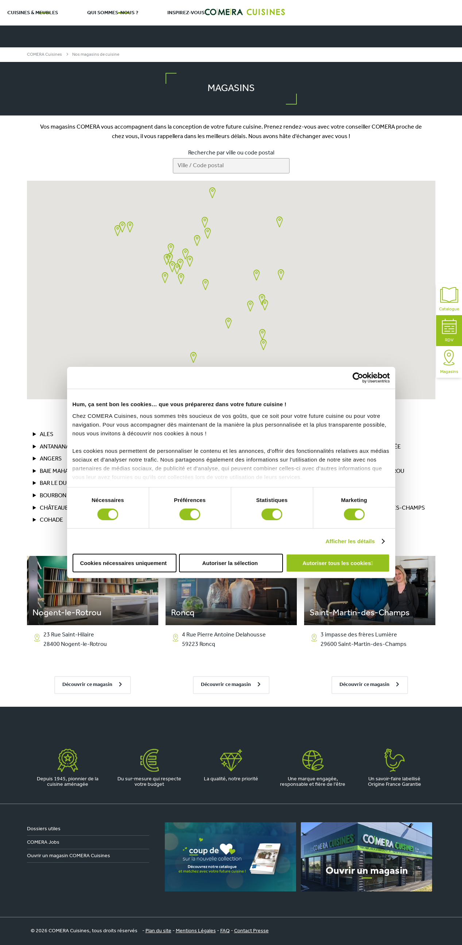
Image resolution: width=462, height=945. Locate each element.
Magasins (449, 362)
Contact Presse (251, 931)
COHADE (51, 520)
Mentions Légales (196, 931)
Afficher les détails (350, 541)
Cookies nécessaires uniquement (123, 563)
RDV (449, 330)
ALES (46, 435)
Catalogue (449, 299)
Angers (51, 459)
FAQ (225, 931)
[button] (122, 226)
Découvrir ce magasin (87, 684)
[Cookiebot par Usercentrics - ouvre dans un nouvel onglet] (358, 377)
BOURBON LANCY (63, 496)
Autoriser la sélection (230, 563)
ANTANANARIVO (61, 447)
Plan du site (158, 931)
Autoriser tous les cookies (336, 563)
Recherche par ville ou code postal (231, 153)
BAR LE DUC (55, 483)
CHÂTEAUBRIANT (62, 508)
